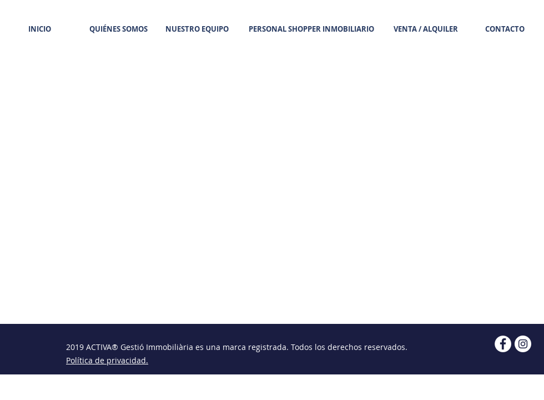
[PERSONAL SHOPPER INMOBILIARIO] (311, 29)
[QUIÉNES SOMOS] (118, 29)
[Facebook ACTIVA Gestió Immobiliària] (503, 344)
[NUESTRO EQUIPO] (197, 29)
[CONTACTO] (504, 29)
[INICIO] (39, 29)
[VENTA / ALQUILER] (425, 29)
